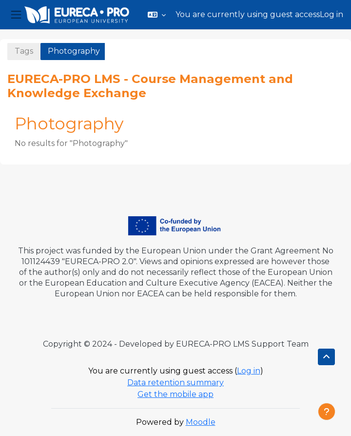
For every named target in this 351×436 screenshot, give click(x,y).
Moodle (200, 422)
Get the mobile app (175, 394)
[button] (157, 14)
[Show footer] (326, 411)
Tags (24, 51)
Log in (331, 14)
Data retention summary (175, 382)
